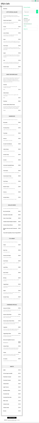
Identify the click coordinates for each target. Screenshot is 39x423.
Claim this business (26, 20)
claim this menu (12, 417)
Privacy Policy (14, 420)
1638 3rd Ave (26, 18)
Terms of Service (10, 420)
